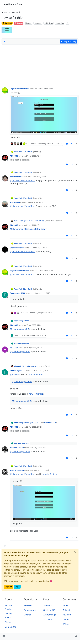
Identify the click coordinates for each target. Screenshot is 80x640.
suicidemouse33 (17, 448)
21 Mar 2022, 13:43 (38, 177)
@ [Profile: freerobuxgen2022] (20, 329)
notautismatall (16, 177)
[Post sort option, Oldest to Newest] (5, 41)
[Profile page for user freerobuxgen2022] (5, 295)
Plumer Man (15, 202)
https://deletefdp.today (35, 229)
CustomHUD (49, 610)
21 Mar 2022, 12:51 (33, 156)
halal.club (14, 348)
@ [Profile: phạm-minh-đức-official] (22, 180)
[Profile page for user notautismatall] (5, 178)
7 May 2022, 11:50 (39, 470)
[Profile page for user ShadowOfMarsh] (5, 249)
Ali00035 (14, 156)
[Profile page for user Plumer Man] (5, 204)
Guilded (66, 610)
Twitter (65, 619)
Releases (28, 605)
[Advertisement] (40, 65)
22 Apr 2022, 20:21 (34, 427)
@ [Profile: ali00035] (15, 374)
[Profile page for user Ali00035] (5, 158)
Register (8, 587)
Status (8, 622)
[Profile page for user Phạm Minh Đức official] (5, 90)
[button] (3, 636)
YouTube (66, 614)
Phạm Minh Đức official (19, 89)
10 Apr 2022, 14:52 (33, 325)
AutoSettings (49, 614)
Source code (30, 610)
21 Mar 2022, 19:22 (34, 225)
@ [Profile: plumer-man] (16, 229)
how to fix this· (35, 374)
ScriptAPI (47, 619)
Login (17, 587)
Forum (65, 605)
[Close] (75, 552)
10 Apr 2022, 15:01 (41, 370)
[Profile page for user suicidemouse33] (5, 449)
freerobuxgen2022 (17, 293)
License (27, 614)
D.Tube (65, 624)
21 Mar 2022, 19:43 (39, 248)
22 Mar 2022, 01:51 (45, 270)
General (18, 23)
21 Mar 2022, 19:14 (35, 202)
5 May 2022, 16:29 (39, 448)
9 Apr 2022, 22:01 (41, 293)
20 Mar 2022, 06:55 (45, 89)
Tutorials (47, 605)
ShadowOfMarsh (17, 248)
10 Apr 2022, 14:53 (34, 348)
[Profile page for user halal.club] (5, 349)
